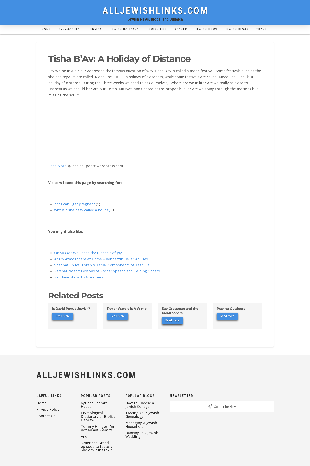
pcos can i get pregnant (74, 204)
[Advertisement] (155, 130)
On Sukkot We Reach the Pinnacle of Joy (88, 252)
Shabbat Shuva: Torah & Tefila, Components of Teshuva (101, 265)
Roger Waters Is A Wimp (127, 309)
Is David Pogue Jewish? (71, 309)
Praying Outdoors (231, 309)
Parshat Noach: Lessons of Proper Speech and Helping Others (107, 271)
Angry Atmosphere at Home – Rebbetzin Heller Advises (101, 259)
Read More (63, 316)
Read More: (57, 165)
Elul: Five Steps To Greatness (78, 277)
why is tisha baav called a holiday (82, 210)
